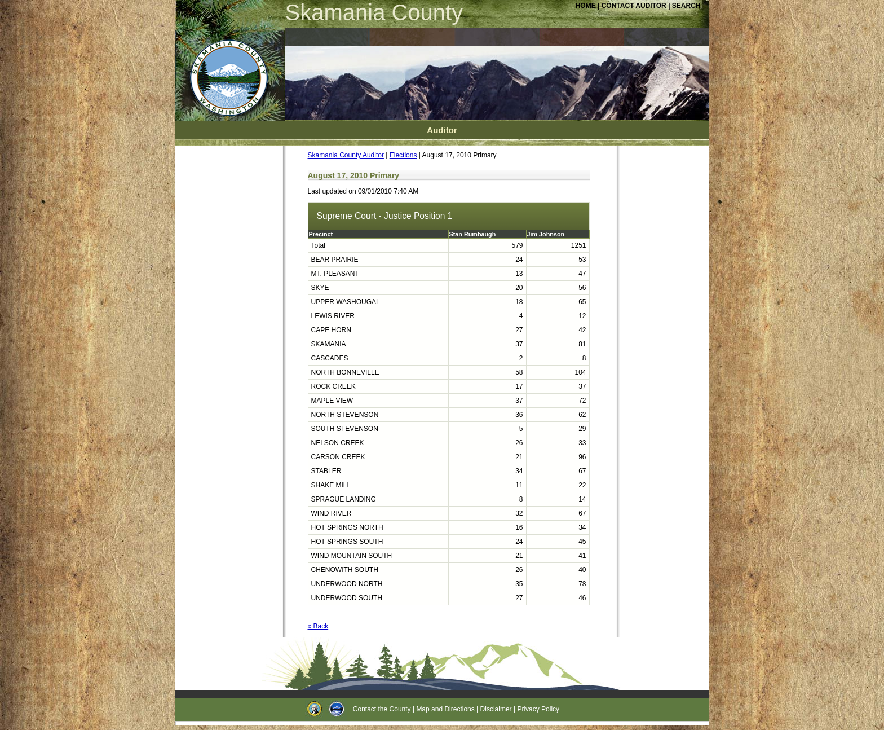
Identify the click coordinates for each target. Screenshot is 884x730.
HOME (586, 6)
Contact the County (382, 709)
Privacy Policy (538, 709)
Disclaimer (496, 709)
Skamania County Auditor (346, 155)
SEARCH (686, 6)
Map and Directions (445, 709)
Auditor (442, 130)
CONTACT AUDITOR (635, 6)
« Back (318, 626)
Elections (403, 155)
